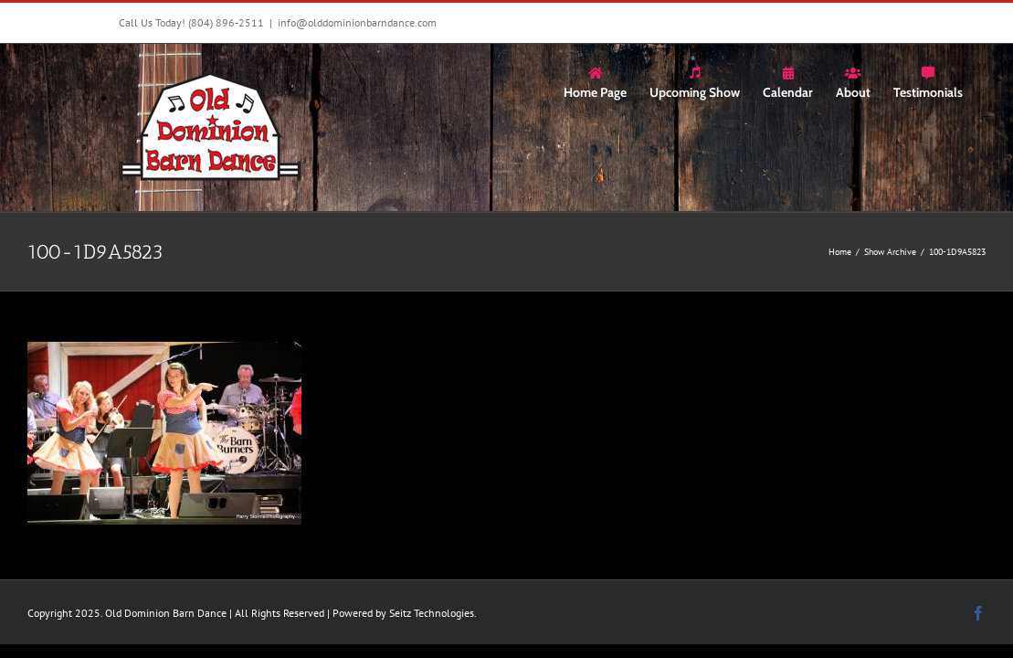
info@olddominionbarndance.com (357, 22)
